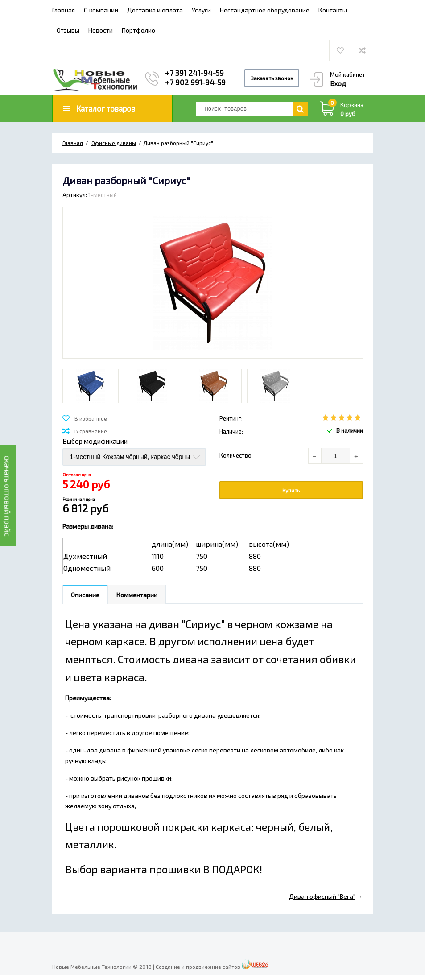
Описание (85, 595)
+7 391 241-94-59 (194, 72)
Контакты (332, 10)
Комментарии (136, 595)
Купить (291, 490)
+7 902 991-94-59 (195, 82)
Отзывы (68, 30)
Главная (63, 10)
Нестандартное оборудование (264, 10)
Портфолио (138, 30)
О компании (101, 10)
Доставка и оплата (155, 10)
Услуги (201, 10)
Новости (100, 30)
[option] (90, 386)
